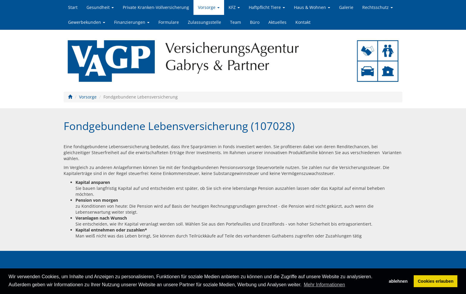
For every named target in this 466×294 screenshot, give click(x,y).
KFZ (234, 7)
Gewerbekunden (86, 22)
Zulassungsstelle (204, 22)
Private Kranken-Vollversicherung (156, 7)
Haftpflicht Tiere (267, 7)
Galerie (346, 7)
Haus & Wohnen (312, 7)
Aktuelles (277, 22)
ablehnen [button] (398, 281)
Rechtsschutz (377, 7)
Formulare (168, 22)
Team (235, 22)
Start (73, 7)
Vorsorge (209, 7)
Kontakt (303, 22)
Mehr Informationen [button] (324, 284)
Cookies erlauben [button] (436, 281)
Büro (254, 22)
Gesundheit (100, 7)
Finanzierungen (131, 22)
